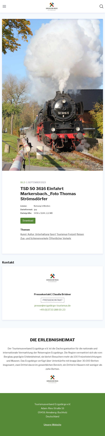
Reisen (80, 234)
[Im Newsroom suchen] (101, 6)
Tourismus (61, 234)
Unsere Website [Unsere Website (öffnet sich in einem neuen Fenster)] (52, 424)
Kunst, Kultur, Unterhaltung (34, 234)
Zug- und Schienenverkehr (34, 238)
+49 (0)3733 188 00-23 (52, 309)
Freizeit (72, 234)
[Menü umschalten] (4, 6)
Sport (53, 234)
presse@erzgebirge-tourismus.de (52, 305)
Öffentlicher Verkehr (60, 238)
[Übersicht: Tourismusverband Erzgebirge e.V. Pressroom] (51, 6)
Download (28, 220)
